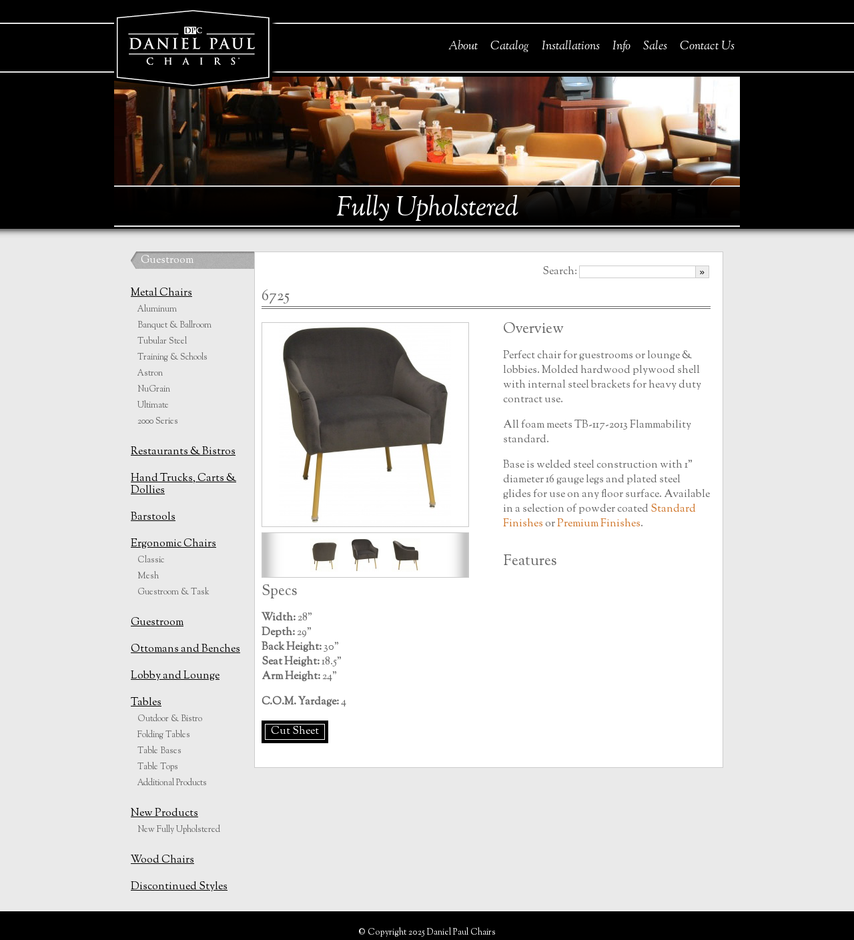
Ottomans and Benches (185, 649)
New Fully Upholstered (178, 830)
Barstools (153, 517)
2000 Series (157, 422)
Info (621, 46)
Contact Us (707, 46)
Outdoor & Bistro (169, 719)
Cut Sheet (295, 731)
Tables (146, 703)
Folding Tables (163, 735)
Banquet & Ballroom (174, 326)
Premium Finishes (598, 524)
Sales (655, 46)
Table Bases (159, 751)
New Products (164, 813)
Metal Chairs (161, 293)
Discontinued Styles (179, 887)
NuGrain (153, 390)
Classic (150, 560)
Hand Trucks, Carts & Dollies (183, 484)
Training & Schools (172, 358)
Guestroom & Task (173, 592)
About (463, 46)
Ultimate (153, 406)
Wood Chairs (162, 860)
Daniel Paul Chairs (192, 45)
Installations (571, 46)
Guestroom (167, 260)
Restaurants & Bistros (183, 452)
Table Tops (157, 767)
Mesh (148, 576)
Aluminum (157, 310)
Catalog (509, 46)
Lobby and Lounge (175, 676)
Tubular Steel (162, 342)
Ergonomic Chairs (173, 544)
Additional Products (172, 783)
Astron (150, 374)
